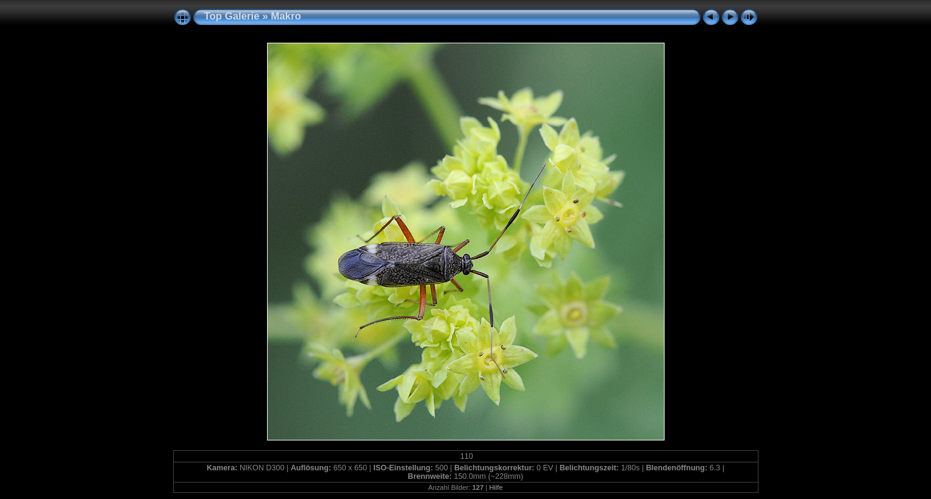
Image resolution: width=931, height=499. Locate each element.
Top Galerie (232, 16)
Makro (286, 16)
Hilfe (495, 487)
